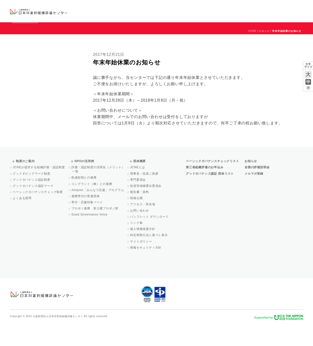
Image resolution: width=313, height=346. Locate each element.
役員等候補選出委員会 (146, 208)
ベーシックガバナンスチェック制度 (38, 214)
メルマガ (258, 14)
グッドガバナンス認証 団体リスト (210, 196)
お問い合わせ (283, 6)
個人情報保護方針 (143, 251)
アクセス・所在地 (143, 226)
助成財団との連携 (84, 200)
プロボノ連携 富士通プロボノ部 (95, 230)
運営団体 (267, 6)
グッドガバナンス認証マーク (33, 208)
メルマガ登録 (254, 196)
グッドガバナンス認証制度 (31, 202)
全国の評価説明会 (257, 189)
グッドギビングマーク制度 (31, 196)
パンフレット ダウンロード (150, 239)
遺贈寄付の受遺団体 (86, 218)
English (298, 6)
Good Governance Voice (90, 237)
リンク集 (137, 245)
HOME (252, 53)
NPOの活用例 (217, 11)
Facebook (246, 15)
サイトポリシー (141, 263)
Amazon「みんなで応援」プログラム (98, 212)
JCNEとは (138, 189)
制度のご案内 (182, 11)
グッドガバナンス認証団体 (96, 11)
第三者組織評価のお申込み (205, 189)
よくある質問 (22, 220)
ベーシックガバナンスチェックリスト (141, 11)
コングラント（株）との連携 (92, 206)
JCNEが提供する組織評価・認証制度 (39, 189)
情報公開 (137, 220)
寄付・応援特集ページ (87, 224)
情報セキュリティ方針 (146, 270)
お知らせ (253, 6)
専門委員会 (138, 202)
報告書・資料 (140, 214)
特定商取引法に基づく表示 (149, 257)
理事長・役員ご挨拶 (144, 196)
